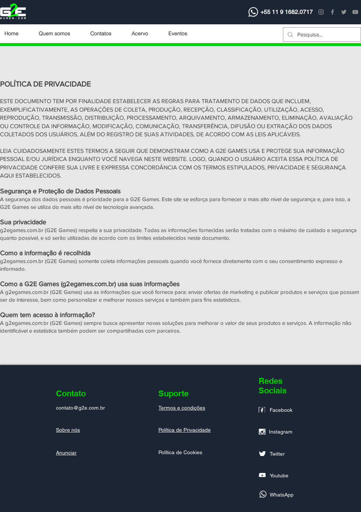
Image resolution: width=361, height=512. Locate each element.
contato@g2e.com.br (80, 408)
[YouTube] (355, 11)
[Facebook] (332, 11)
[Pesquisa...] (321, 34)
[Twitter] (343, 11)
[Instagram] (321, 11)
